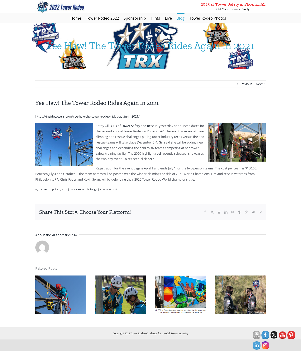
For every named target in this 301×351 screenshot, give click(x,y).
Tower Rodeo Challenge (83, 189)
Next (259, 84)
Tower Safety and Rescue (139, 126)
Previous (246, 84)
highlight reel (151, 153)
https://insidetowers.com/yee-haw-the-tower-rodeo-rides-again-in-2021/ (87, 116)
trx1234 (43, 189)
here (150, 159)
